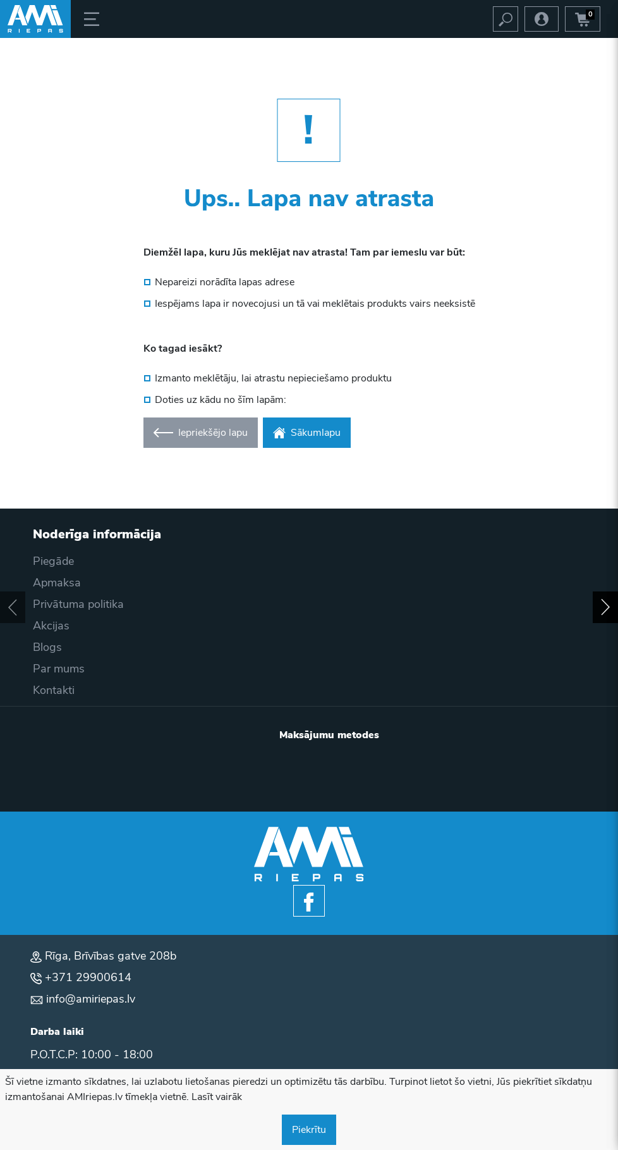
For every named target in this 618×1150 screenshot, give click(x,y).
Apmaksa (57, 582)
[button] (12, 607)
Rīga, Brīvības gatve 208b (110, 955)
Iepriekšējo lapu (201, 433)
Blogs (47, 647)
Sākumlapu (307, 433)
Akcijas (51, 625)
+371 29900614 (88, 977)
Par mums (59, 668)
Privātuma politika (78, 604)
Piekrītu (309, 1130)
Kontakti (54, 690)
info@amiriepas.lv (90, 998)
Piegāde (53, 561)
